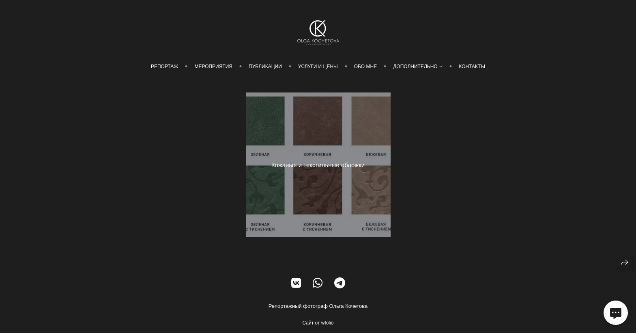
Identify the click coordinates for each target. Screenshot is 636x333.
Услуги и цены (318, 66)
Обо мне (365, 66)
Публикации (265, 66)
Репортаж (164, 66)
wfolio (327, 323)
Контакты (472, 66)
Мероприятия (213, 66)
